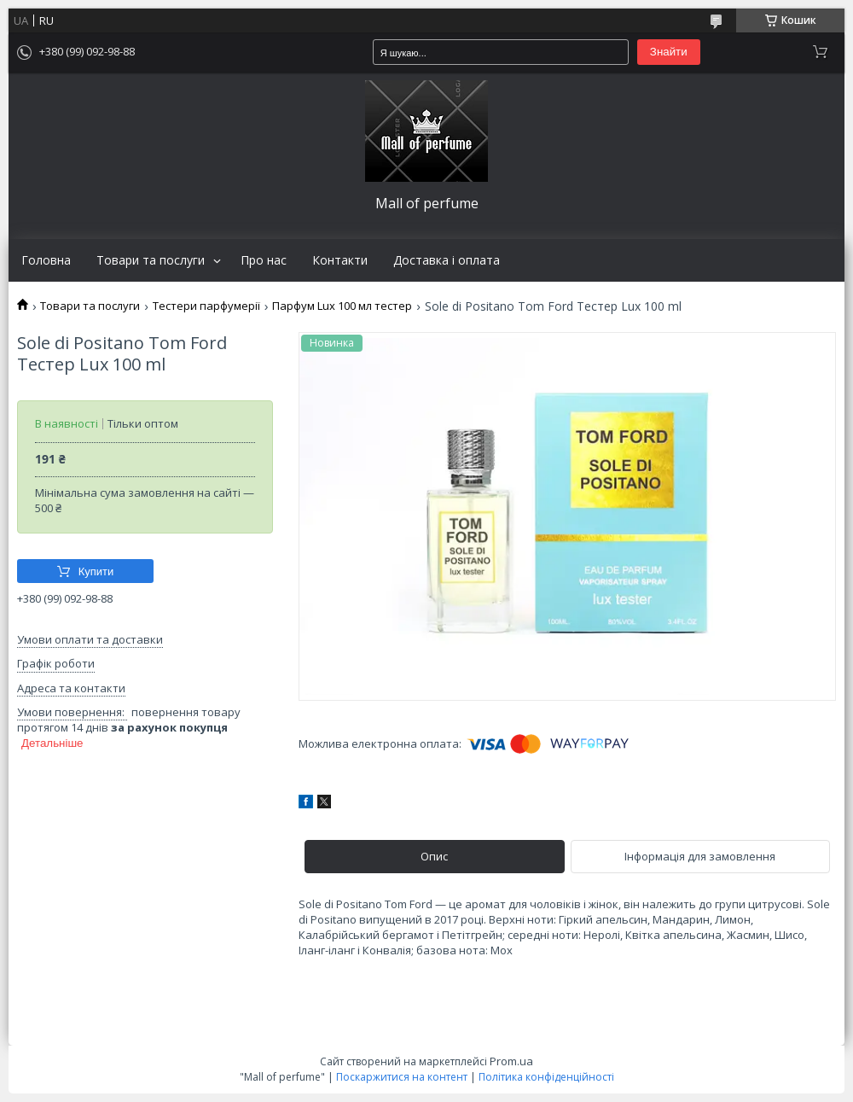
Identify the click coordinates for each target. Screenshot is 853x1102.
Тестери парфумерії (206, 306)
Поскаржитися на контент (401, 1077)
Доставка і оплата (446, 260)
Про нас (264, 260)
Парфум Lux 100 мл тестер (342, 306)
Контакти (340, 260)
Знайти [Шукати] (669, 51)
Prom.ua (511, 1061)
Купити (96, 571)
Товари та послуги (150, 260)
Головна (46, 260)
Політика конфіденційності (546, 1077)
